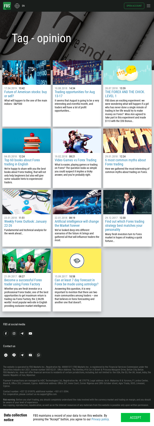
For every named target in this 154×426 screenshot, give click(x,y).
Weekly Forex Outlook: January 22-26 (25, 223)
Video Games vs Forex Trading (75, 160)
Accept (135, 417)
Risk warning (9, 399)
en (23, 5)
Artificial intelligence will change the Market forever (77, 223)
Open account (134, 5)
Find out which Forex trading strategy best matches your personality (124, 225)
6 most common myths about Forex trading (125, 162)
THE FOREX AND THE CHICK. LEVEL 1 (125, 94)
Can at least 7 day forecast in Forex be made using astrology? (77, 282)
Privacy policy (100, 419)
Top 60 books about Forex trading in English (22, 162)
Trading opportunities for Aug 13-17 (75, 94)
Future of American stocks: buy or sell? (25, 94)
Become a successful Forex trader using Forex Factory (23, 282)
